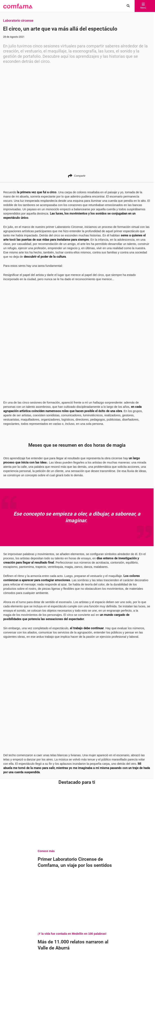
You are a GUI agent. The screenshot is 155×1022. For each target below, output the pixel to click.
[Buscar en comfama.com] (127, 6)
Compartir (76, 176)
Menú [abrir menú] (143, 6)
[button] (17, 6)
